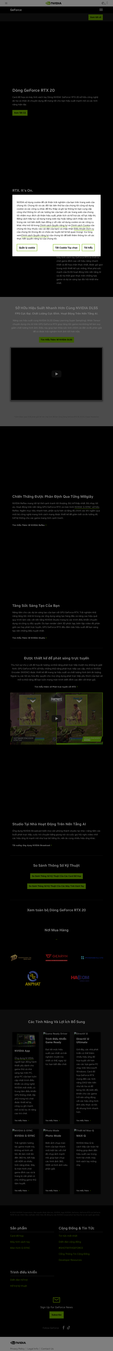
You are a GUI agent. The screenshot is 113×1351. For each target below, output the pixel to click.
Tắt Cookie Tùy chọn (66, 247)
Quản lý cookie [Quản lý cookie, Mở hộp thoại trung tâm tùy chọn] (27, 247)
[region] (56, 225)
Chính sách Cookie (80, 225)
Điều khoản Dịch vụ (84, 228)
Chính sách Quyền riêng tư (53, 225)
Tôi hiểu (88, 247)
